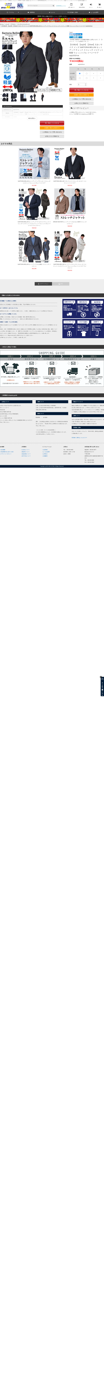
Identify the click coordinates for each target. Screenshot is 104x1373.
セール (52, 12)
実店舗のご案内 (73, 12)
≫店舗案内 (44, 456)
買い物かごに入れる (81, 90)
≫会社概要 (2, 449)
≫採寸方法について (26, 456)
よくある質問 (93, 12)
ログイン (91, 5)
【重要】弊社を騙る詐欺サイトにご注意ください (52, 16)
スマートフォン (43, 284)
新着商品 (31, 12)
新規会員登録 (82, 5)
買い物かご (99, 5)
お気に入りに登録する (81, 103)
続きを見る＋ (32, 118)
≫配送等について (25, 451)
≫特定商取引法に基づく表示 (7, 451)
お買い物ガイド (71, 5)
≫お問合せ (44, 454)
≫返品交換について (26, 454)
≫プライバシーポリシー (5, 454)
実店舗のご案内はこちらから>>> (79, 437)
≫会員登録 (44, 449)
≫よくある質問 (46, 451)
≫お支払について (25, 449)
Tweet (71, 32)
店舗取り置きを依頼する (81, 95)
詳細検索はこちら (61, 5)
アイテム (13, 12)
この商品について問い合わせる (81, 99)
